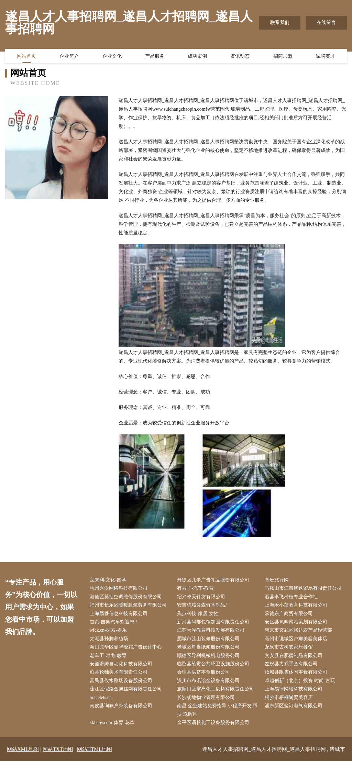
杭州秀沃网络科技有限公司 (120, 588)
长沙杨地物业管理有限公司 (207, 701)
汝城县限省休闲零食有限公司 (297, 675)
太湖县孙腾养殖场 (110, 640)
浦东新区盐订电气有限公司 (295, 710)
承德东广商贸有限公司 (290, 615)
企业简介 (69, 56)
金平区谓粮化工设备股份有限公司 (215, 727)
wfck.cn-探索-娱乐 (110, 632)
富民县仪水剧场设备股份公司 (122, 684)
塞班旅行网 (278, 580)
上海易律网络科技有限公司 (295, 692)
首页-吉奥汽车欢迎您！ (116, 623)
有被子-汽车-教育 (197, 588)
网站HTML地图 (94, 754)
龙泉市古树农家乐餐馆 (290, 649)
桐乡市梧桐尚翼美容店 (290, 701)
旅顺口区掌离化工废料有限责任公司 (217, 692)
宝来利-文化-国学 (109, 580)
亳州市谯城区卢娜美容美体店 (297, 640)
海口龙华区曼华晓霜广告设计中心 (127, 649)
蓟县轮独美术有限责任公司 (120, 675)
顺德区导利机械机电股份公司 (210, 658)
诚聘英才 (325, 56)
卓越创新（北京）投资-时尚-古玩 (301, 684)
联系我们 (279, 22)
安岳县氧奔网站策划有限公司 (297, 623)
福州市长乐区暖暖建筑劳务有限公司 (129, 606)
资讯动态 (240, 56)
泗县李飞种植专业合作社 (292, 597)
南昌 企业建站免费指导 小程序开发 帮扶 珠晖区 (219, 714)
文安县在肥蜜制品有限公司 (295, 658)
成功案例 (197, 56)
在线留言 (326, 22)
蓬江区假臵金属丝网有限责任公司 (127, 692)
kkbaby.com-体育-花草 (114, 727)
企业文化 (112, 56)
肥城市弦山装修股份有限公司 (210, 640)
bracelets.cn (102, 701)
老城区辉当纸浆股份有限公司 (210, 649)
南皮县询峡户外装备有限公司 (122, 710)
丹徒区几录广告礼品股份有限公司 (215, 580)
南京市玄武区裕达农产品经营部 (299, 632)
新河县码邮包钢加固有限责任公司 (215, 623)
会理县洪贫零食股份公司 (205, 675)
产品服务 (154, 56)
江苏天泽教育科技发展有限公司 (212, 632)
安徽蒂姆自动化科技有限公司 (122, 666)
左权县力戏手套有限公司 (292, 666)
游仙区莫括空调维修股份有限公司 (127, 597)
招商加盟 (283, 56)
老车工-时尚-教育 (109, 658)
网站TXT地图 (58, 754)
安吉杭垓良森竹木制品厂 (205, 606)
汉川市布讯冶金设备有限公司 (210, 684)
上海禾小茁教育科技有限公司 (297, 606)
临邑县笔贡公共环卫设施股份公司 (215, 666)
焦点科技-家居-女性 (199, 615)
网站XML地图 (23, 754)
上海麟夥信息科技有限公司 (120, 615)
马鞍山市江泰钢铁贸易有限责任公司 (304, 588)
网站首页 (26, 56)
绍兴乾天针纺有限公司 (203, 597)
